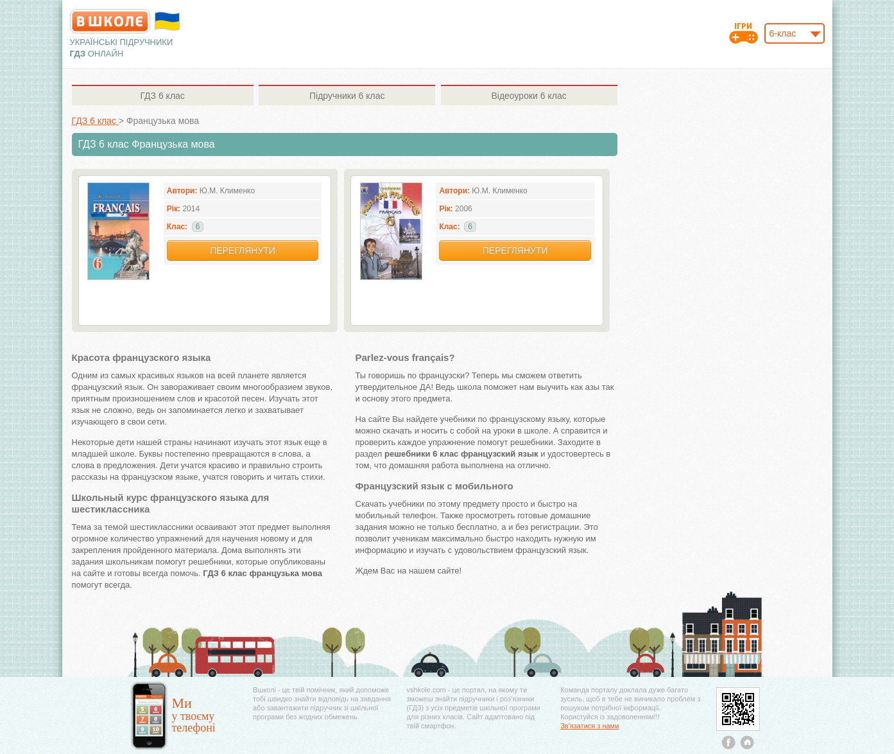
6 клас (162, 96)
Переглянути (242, 250)
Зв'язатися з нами (589, 726)
